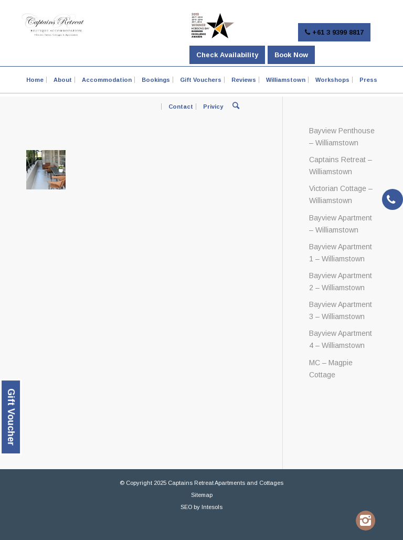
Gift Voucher (11, 417)
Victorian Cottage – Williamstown (341, 194)
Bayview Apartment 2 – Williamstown (340, 281)
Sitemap (202, 495)
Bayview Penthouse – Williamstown (342, 136)
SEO (186, 507)
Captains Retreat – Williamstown (340, 165)
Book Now (291, 55)
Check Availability (227, 55)
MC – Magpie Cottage (331, 368)
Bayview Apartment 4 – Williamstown (340, 339)
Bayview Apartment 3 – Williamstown (340, 310)
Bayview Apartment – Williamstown (340, 224)
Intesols (212, 507)
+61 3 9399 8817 (334, 32)
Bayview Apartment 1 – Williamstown (340, 252)
